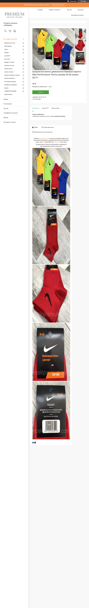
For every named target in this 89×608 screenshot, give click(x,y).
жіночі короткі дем (44, 138)
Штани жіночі (8, 68)
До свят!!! (7, 56)
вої (44, 142)
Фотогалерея (8, 104)
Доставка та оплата (10, 122)
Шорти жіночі (8, 94)
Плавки (6, 52)
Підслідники (8, 46)
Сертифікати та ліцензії (11, 113)
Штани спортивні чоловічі (12, 75)
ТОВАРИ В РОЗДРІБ (10, 91)
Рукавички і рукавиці (10, 84)
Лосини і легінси (9, 65)
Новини (6, 99)
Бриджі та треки (9, 62)
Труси (6, 49)
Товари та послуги (54, 9)
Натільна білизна (9, 78)
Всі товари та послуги (10, 39)
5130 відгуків (73, 1)
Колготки (7, 59)
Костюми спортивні (10, 81)
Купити (41, 92)
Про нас (6, 108)
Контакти (80, 9)
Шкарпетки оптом (9, 43)
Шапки (6, 88)
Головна (40, 9)
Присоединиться (58, 5)
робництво (56, 142)
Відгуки (6, 117)
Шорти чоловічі (8, 72)
